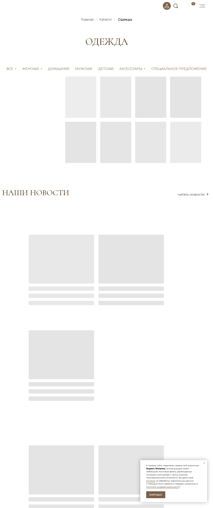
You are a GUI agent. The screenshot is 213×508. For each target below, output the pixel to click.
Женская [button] (31, 69)
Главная (87, 19)
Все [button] (10, 69)
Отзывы (114, 485)
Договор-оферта (120, 499)
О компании (63, 485)
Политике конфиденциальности (162, 487)
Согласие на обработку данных (130, 490)
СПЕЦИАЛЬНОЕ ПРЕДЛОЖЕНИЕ (179, 69)
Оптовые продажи (68, 499)
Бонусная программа (69, 494)
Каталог (105, 19)
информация (122, 475)
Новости (115, 481)
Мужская (83, 69)
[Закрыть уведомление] (204, 463)
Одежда (125, 19)
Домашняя (58, 69)
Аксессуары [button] (131, 69)
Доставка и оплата (68, 490)
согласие (150, 481)
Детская (106, 69)
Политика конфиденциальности (130, 494)
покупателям (69, 475)
